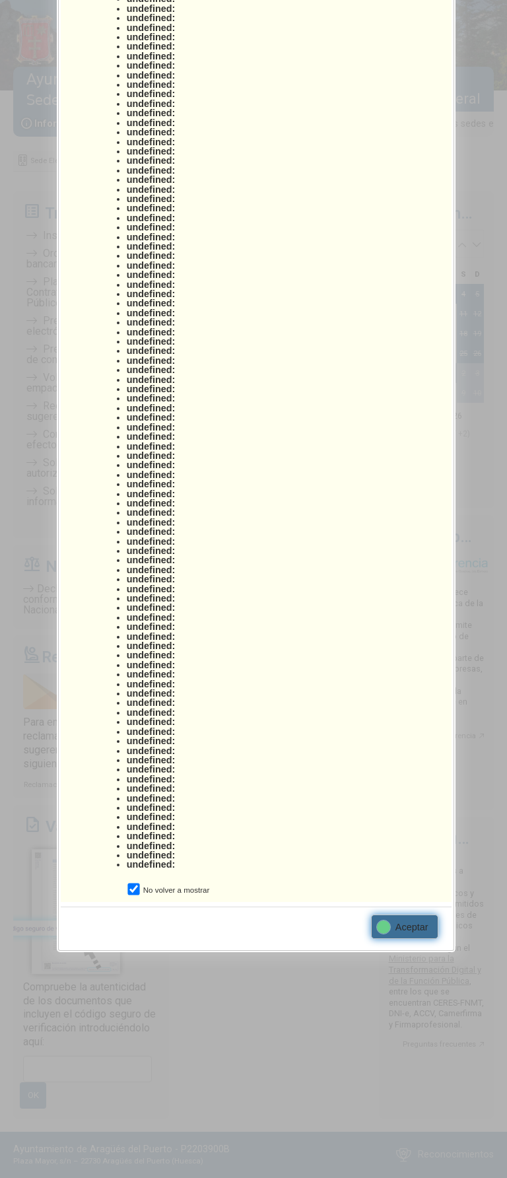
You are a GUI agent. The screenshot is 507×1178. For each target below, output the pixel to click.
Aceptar (402, 927)
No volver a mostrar (176, 890)
